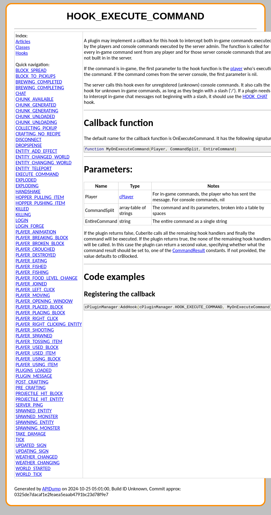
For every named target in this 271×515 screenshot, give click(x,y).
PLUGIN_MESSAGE (33, 376)
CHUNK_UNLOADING (36, 122)
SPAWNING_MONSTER (37, 428)
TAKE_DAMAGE (30, 434)
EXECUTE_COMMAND (37, 174)
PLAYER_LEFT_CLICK (35, 289)
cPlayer (126, 197)
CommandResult (189, 251)
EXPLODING (27, 186)
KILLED (22, 209)
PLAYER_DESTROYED (35, 255)
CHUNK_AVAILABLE (34, 99)
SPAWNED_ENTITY (33, 411)
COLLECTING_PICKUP (36, 128)
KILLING (23, 214)
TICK (19, 439)
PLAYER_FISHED (30, 266)
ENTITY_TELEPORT (33, 168)
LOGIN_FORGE (29, 226)
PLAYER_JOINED (31, 284)
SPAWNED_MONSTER (36, 416)
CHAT (20, 93)
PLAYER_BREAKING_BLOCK (41, 237)
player (236, 68)
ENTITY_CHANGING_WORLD (43, 162)
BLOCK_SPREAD (30, 70)
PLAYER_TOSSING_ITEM (38, 341)
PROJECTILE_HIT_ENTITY (39, 399)
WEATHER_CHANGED (36, 457)
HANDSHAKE (27, 191)
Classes (22, 47)
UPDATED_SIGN (30, 445)
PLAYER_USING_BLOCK (37, 359)
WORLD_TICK (28, 474)
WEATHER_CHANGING (37, 463)
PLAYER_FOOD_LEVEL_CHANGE (46, 278)
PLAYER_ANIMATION (35, 232)
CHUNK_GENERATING (36, 111)
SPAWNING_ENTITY (34, 422)
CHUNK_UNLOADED (35, 116)
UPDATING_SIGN (31, 451)
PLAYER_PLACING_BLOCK (40, 312)
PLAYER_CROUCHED (35, 249)
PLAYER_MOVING (32, 295)
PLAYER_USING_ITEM (36, 364)
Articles (22, 41)
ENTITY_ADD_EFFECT (36, 151)
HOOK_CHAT (255, 96)
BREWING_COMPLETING (39, 87)
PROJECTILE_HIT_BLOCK (39, 393)
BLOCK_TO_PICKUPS (35, 76)
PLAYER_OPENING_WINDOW (44, 301)
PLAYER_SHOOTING (34, 330)
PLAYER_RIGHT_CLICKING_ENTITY (48, 324)
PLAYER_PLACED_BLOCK (39, 307)
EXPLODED (25, 180)
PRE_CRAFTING (30, 388)
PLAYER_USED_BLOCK (36, 347)
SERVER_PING (29, 405)
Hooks (21, 53)
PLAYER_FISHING (32, 272)
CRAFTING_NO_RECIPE (37, 134)
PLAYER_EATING (31, 261)
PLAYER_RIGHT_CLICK (36, 318)
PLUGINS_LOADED (33, 370)
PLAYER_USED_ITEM (35, 353)
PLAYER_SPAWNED (33, 336)
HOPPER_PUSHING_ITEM (40, 203)
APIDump (51, 489)
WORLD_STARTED (32, 468)
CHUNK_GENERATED (35, 105)
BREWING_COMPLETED (38, 82)
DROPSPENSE (28, 145)
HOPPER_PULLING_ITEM (39, 197)
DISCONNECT (28, 139)
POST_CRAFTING (31, 382)
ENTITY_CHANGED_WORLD (42, 157)
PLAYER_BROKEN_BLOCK (39, 243)
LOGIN (21, 220)
